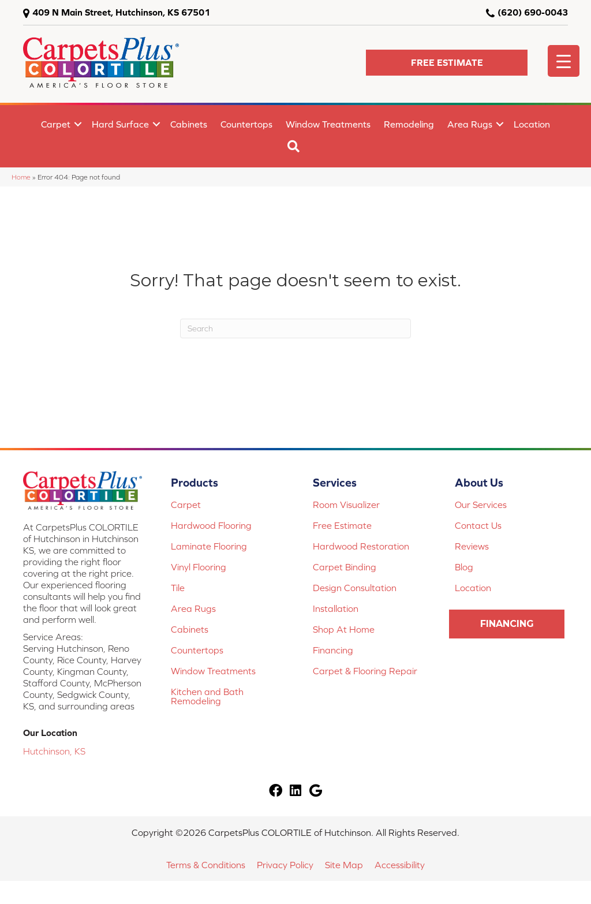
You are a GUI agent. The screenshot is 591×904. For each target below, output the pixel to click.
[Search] (295, 328)
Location (532, 124)
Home (21, 177)
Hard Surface (120, 124)
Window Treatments (328, 124)
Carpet (55, 124)
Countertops (246, 124)
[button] (447, 63)
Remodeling (409, 124)
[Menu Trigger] (563, 61)
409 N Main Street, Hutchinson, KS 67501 (121, 12)
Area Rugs (469, 124)
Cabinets (188, 124)
